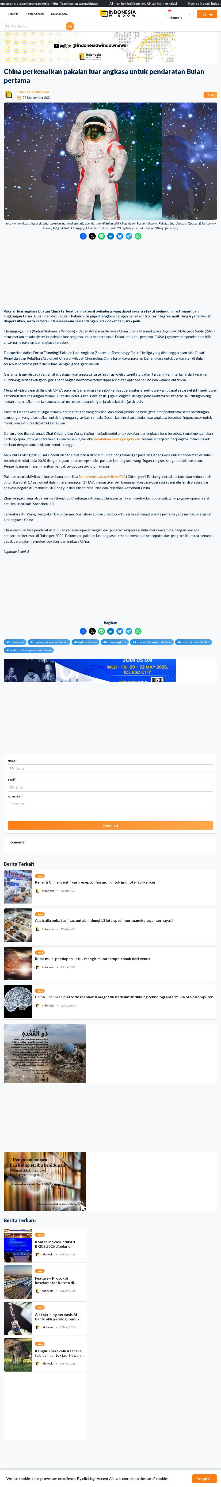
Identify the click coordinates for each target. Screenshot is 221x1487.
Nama (12, 761)
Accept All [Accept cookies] (204, 1478)
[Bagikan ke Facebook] (83, 236)
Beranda (13, 13)
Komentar (15, 796)
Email (12, 779)
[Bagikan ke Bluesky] (119, 236)
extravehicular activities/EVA (103, 476)
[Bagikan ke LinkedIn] (110, 236)
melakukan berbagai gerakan (116, 439)
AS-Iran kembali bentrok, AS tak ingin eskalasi (147, 3)
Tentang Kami (35, 13)
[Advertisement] (110, 275)
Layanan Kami (59, 13)
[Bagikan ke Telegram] (129, 236)
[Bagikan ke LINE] (101, 236)
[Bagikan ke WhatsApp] (138, 236)
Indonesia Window (33, 92)
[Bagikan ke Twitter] (92, 236)
